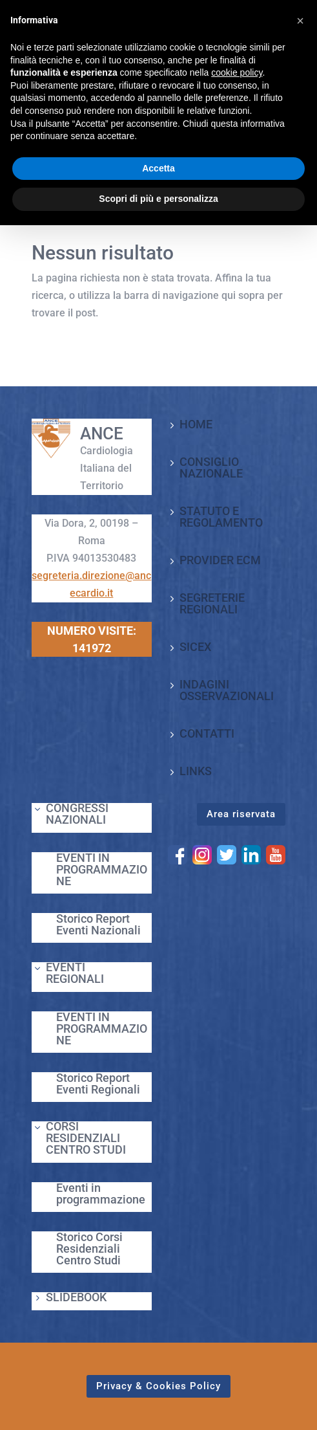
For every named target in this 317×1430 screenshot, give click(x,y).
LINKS (195, 771)
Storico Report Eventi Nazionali (98, 924)
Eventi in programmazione (100, 1193)
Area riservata (241, 814)
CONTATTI (206, 733)
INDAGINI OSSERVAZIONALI (226, 690)
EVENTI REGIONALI (75, 972)
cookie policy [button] (236, 72)
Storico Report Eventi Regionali (98, 1083)
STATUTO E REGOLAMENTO (221, 516)
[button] (300, 20)
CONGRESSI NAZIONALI (77, 813)
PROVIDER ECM (220, 560)
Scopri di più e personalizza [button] (158, 198)
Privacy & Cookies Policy (158, 1386)
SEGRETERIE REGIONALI (212, 603)
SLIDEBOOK (76, 1297)
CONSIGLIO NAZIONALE (211, 467)
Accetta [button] (158, 168)
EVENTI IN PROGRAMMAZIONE (101, 869)
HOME (195, 424)
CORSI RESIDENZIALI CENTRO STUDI (86, 1137)
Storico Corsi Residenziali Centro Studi (89, 1248)
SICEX (195, 647)
